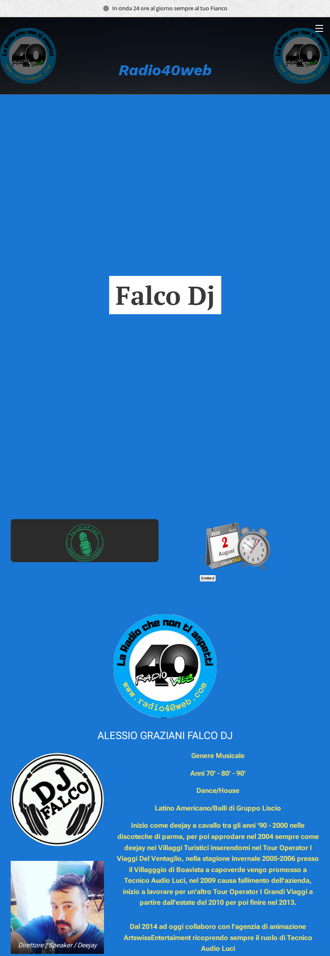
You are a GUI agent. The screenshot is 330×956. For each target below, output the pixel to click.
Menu (319, 28)
